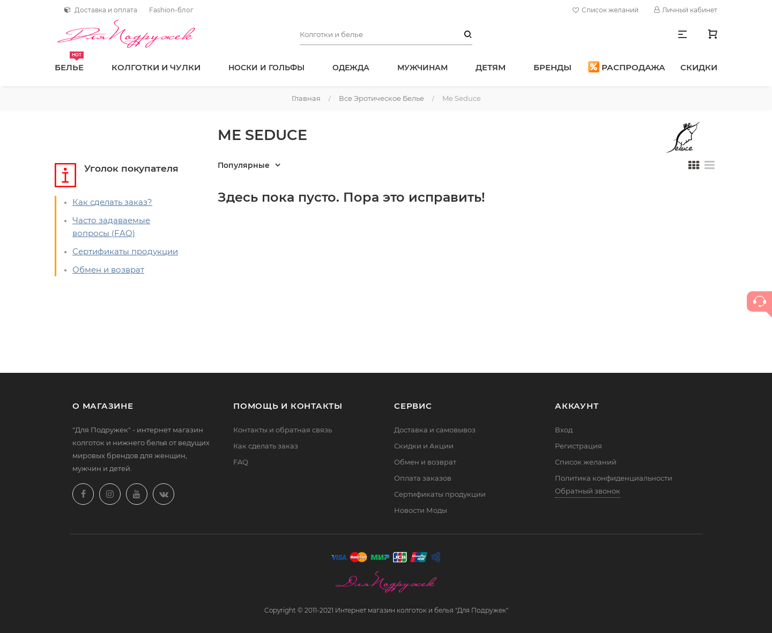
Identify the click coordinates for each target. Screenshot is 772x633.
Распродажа (626, 66)
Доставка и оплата (100, 10)
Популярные (244, 165)
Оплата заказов (422, 478)
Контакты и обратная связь (282, 429)
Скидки (698, 67)
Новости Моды (420, 510)
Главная (306, 98)
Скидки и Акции (424, 445)
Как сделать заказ (265, 445)
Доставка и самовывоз (435, 429)
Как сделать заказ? (112, 202)
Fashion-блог (171, 10)
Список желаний (607, 10)
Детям (491, 67)
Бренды (552, 67)
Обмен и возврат (108, 269)
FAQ (240, 462)
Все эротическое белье (381, 98)
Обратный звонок (587, 491)
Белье (69, 61)
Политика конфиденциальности (613, 478)
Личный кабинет (685, 10)
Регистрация (578, 445)
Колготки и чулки (156, 67)
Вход (564, 429)
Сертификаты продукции (125, 251)
